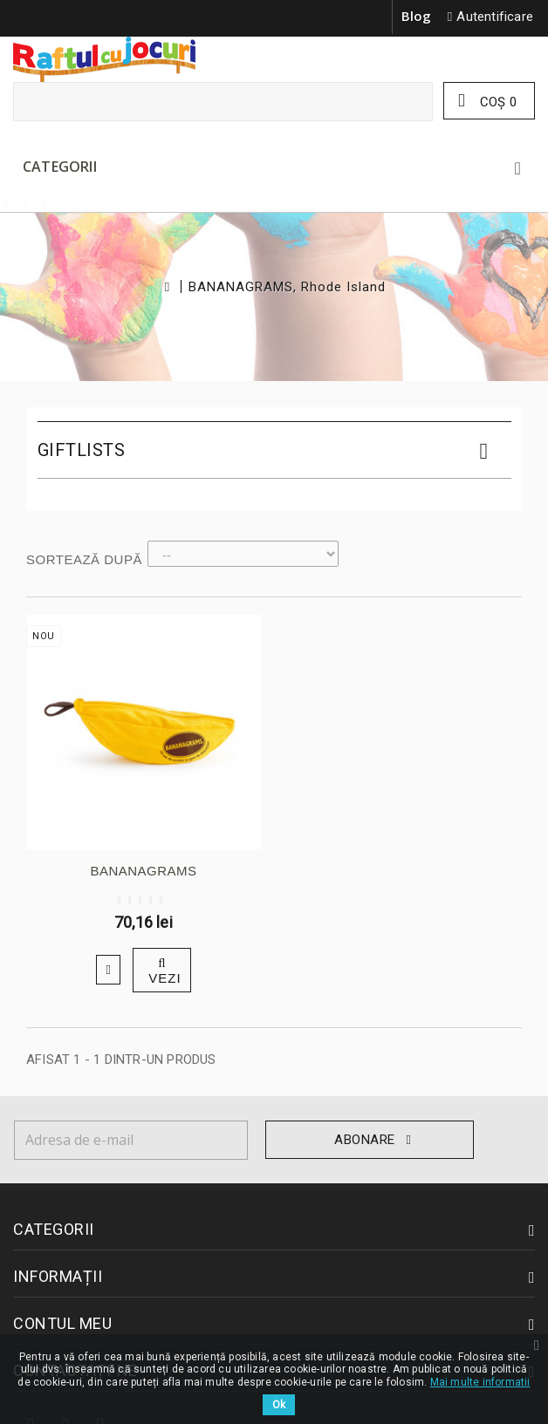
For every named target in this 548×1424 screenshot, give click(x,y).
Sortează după (84, 559)
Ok (278, 1405)
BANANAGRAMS (143, 870)
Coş (496, 102)
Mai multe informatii (480, 1382)
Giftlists (82, 449)
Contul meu (62, 1323)
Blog (416, 15)
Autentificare (494, 16)
